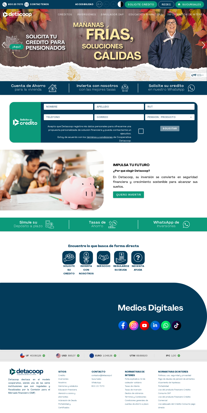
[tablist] (131, 14)
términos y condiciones (100, 137)
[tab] (65, 14)
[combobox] (170, 117)
